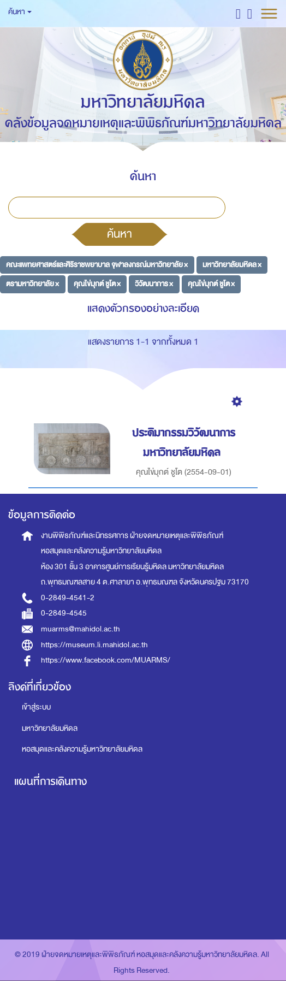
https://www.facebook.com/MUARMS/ (105, 660)
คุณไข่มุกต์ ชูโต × (97, 283)
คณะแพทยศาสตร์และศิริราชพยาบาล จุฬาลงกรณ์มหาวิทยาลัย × (97, 264)
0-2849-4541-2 (67, 598)
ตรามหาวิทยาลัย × (32, 283)
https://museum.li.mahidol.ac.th (94, 645)
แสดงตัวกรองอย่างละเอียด (143, 308)
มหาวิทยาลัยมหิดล (50, 728)
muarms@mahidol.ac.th (80, 629)
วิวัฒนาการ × (154, 283)
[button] (238, 13)
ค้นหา (119, 234)
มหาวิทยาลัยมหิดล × (231, 264)
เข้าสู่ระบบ (36, 707)
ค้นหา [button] (20, 12)
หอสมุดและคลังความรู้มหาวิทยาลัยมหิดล (82, 749)
